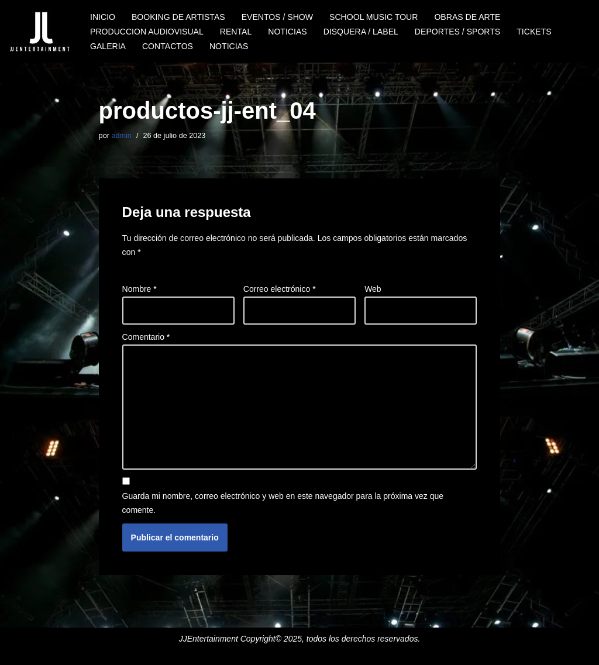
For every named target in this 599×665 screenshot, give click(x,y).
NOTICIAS (286, 31)
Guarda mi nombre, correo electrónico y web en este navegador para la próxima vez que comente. (282, 503)
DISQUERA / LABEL (359, 31)
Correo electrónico (279, 289)
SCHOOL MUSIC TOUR (373, 17)
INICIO (102, 17)
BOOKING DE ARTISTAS (178, 17)
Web (372, 289)
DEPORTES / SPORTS (456, 31)
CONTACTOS (167, 46)
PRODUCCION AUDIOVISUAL (146, 31)
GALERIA (108, 46)
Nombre (139, 289)
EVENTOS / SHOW (276, 17)
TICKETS (532, 31)
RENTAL (235, 31)
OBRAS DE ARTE (466, 17)
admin (121, 136)
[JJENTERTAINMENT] (39, 31)
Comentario (146, 337)
